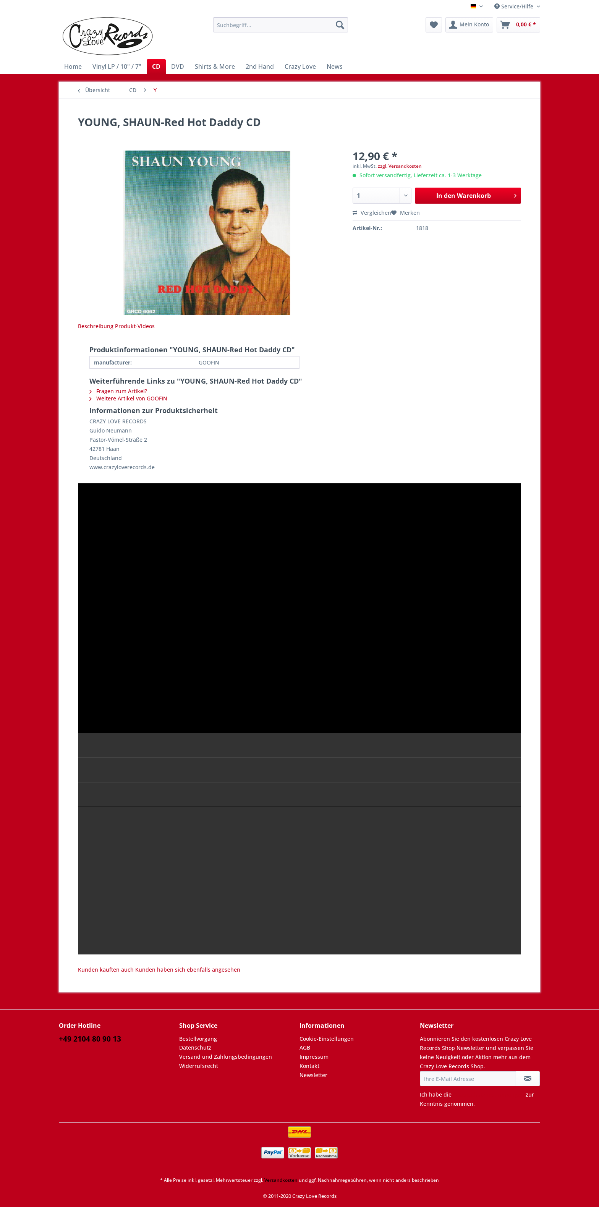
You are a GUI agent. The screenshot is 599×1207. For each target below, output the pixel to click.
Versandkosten (281, 1180)
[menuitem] (280, 28)
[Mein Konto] (469, 24)
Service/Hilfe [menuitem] (514, 6)
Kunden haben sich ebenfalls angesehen (187, 969)
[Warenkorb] (518, 24)
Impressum (314, 1056)
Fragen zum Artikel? (118, 391)
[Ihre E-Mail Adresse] (468, 1078)
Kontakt (309, 1065)
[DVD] (177, 66)
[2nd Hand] (259, 66)
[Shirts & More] (214, 66)
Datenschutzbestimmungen (488, 1094)
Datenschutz (195, 1047)
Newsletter (313, 1075)
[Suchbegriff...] (280, 24)
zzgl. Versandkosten (400, 166)
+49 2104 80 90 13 (90, 1039)
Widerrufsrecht (198, 1065)
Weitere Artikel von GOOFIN (128, 398)
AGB (305, 1047)
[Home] (73, 66)
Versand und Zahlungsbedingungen (225, 1056)
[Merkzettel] (434, 24)
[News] (334, 66)
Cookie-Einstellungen (327, 1038)
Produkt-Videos (135, 326)
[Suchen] (340, 24)
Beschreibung (95, 326)
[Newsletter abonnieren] (528, 1078)
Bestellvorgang (198, 1038)
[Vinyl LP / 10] (117, 66)
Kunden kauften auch (106, 969)
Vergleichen (372, 212)
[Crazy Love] (300, 66)
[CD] (156, 66)
